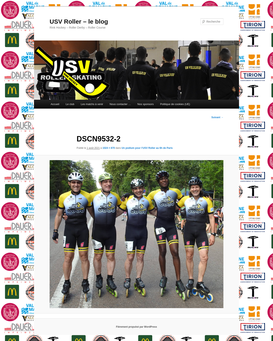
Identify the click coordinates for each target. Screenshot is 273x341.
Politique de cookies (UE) (175, 104)
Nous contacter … (120, 104)
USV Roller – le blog (79, 21)
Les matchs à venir (92, 104)
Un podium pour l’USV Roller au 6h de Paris (147, 148)
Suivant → (217, 117)
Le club (70, 104)
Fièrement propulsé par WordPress (136, 326)
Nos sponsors (145, 104)
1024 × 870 (108, 148)
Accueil (55, 104)
